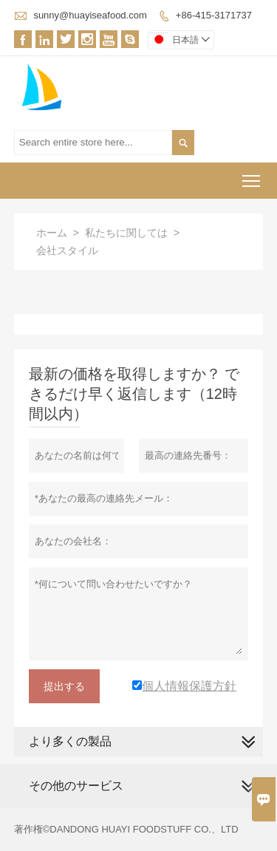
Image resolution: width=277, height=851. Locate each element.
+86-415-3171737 (214, 15)
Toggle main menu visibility (252, 176)
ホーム (51, 233)
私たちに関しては (126, 233)
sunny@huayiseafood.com (89, 15)
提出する (64, 686)
